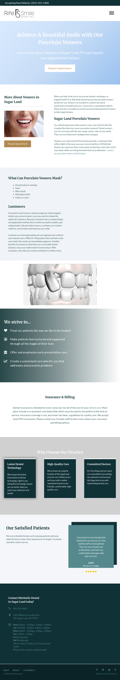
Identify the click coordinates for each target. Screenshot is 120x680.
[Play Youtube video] (60, 284)
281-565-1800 (20, 608)
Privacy (16, 670)
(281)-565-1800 (40, 2)
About (6, 670)
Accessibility (29, 670)
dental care (95, 407)
